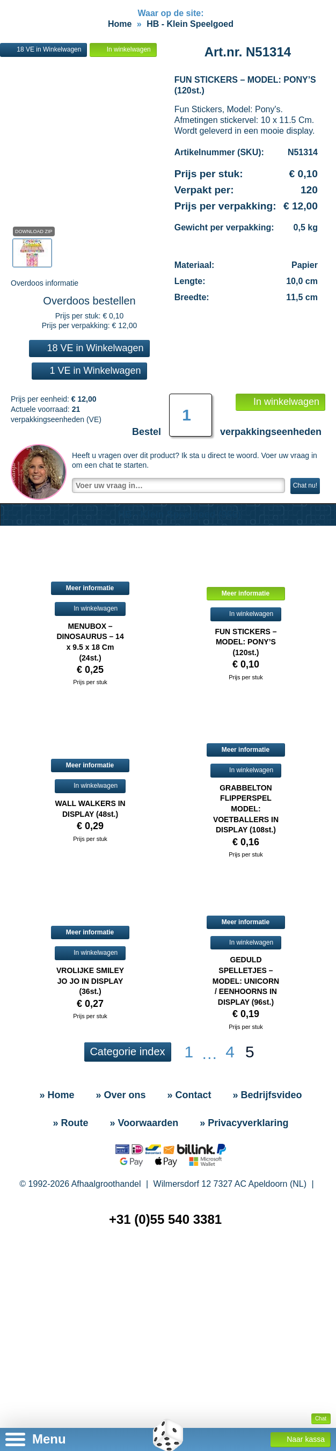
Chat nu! (305, 540)
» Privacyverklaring (244, 1177)
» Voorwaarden (144, 1177)
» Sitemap (170, 1320)
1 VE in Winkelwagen (89, 425)
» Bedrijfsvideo (267, 1149)
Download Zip (34, 286)
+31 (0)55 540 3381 (165, 1274)
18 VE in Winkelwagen (43, 104)
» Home (56, 1149)
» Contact (189, 1149)
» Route (71, 1177)
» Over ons (120, 1149)
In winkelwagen (122, 104)
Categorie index (127, 1106)
